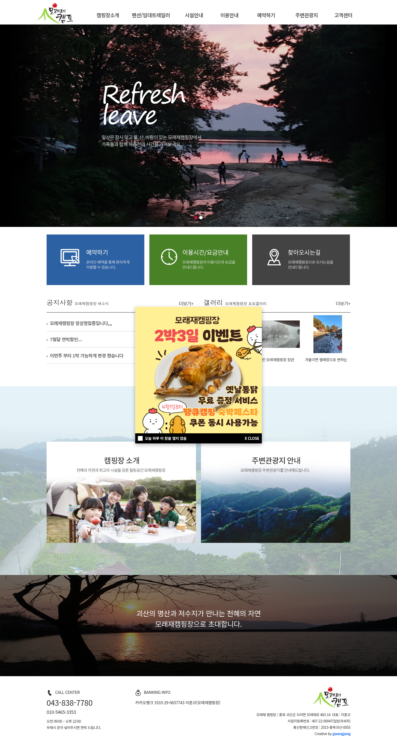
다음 (391, 126)
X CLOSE (252, 438)
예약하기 (266, 15)
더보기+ (186, 303)
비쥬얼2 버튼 (201, 218)
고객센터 (343, 15)
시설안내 (194, 15)
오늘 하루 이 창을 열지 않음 (166, 438)
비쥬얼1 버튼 (196, 218)
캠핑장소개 (107, 15)
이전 (5, 126)
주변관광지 (306, 15)
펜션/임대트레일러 (151, 15)
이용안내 (229, 15)
